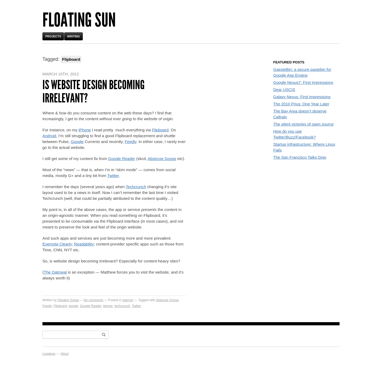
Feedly (130, 141)
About (64, 354)
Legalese (48, 354)
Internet (127, 300)
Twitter (113, 175)
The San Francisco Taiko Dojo (299, 157)
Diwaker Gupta (68, 300)
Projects (53, 36)
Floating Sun (79, 20)
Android (49, 135)
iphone (108, 306)
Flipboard (160, 130)
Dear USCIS (284, 89)
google (73, 306)
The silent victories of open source (303, 124)
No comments (93, 300)
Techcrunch (136, 186)
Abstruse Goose (162, 158)
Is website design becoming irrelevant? (93, 91)
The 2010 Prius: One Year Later (301, 104)
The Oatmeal (55, 272)
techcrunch (122, 306)
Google (77, 141)
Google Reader (121, 158)
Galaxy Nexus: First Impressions (302, 96)
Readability (84, 244)
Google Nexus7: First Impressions (303, 82)
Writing (73, 36)
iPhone (85, 130)
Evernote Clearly (57, 244)
